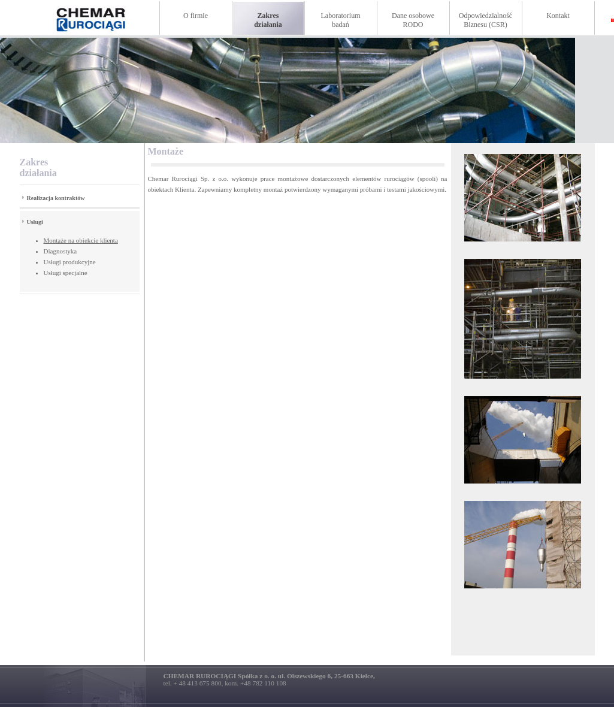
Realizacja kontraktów (56, 198)
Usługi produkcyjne (70, 261)
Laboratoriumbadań (341, 20)
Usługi (35, 222)
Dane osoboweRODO (413, 20)
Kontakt (558, 15)
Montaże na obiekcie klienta (81, 240)
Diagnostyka (60, 251)
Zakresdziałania (268, 20)
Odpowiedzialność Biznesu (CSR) (485, 20)
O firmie (195, 15)
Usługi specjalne (65, 272)
